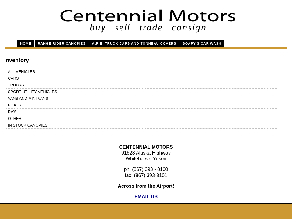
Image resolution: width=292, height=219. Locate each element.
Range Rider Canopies (62, 43)
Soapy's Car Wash (201, 43)
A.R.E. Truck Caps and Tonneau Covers (134, 43)
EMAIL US (146, 196)
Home (25, 43)
